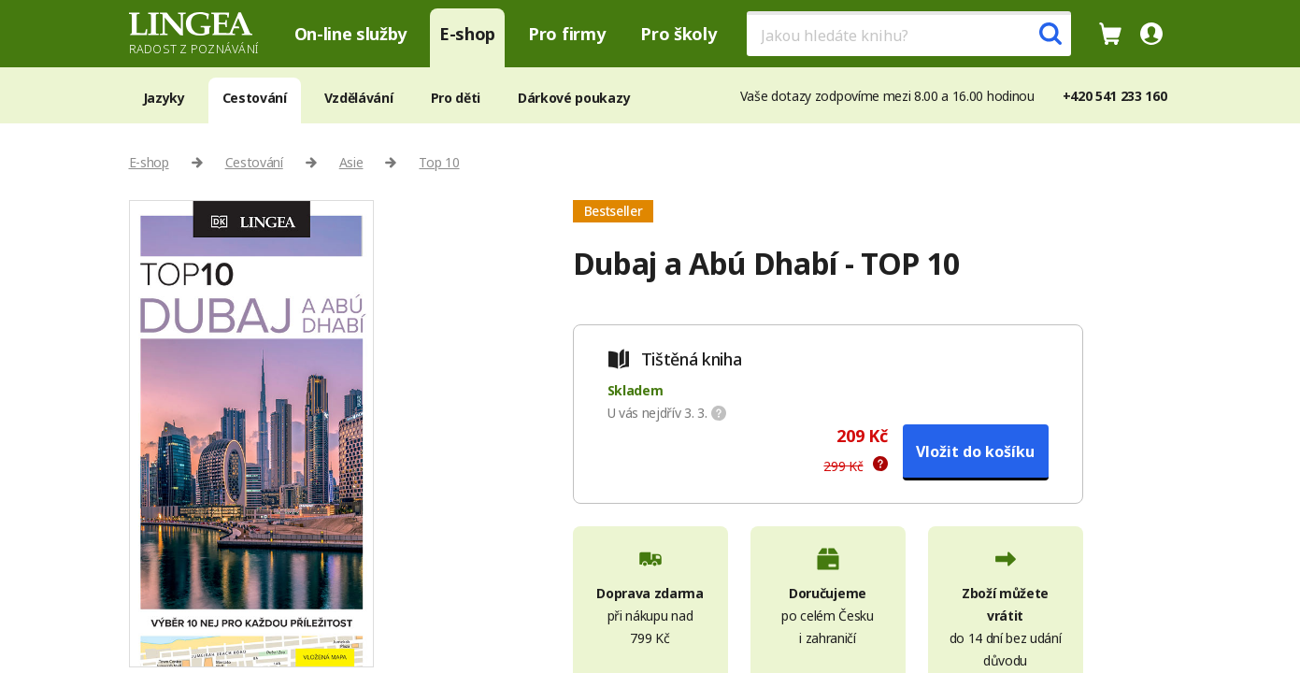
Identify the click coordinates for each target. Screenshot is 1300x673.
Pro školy (678, 33)
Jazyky (164, 98)
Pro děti (455, 98)
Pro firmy (566, 33)
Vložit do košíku (975, 451)
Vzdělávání (358, 98)
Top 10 (439, 162)
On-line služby (350, 33)
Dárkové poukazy (574, 98)
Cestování (254, 98)
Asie (351, 162)
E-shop (467, 33)
